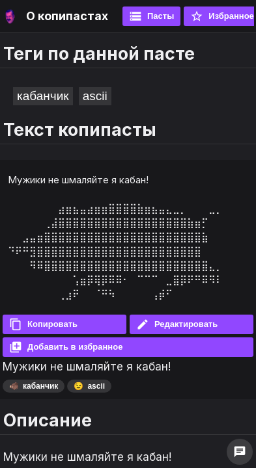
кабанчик (43, 96)
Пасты (151, 16)
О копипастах (67, 16)
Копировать (43, 324)
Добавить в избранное (65, 347)
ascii (95, 96)
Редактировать (177, 324)
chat (239, 451)
